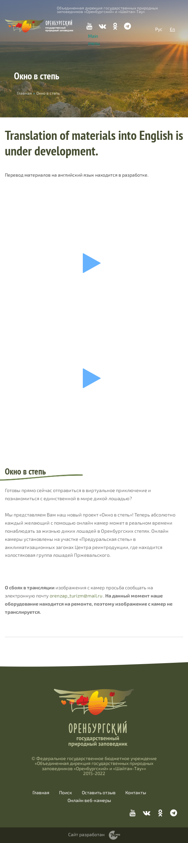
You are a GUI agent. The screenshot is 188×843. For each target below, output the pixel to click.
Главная (40, 792)
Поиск (65, 792)
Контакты (135, 792)
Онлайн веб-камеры (89, 800)
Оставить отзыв (99, 792)
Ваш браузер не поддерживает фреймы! (94, 263)
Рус (158, 29)
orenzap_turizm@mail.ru (76, 595)
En (172, 29)
